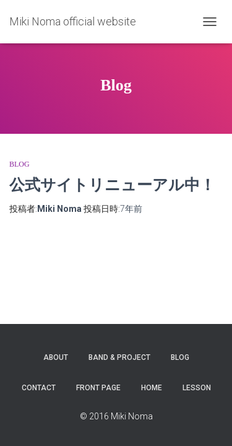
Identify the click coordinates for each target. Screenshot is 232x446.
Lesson (197, 387)
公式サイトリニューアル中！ (112, 185)
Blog (19, 164)
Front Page (98, 387)
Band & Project (119, 357)
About (55, 357)
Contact (39, 387)
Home (151, 387)
